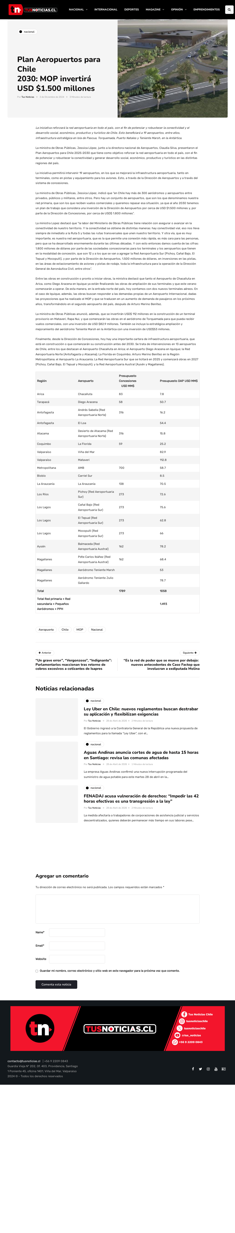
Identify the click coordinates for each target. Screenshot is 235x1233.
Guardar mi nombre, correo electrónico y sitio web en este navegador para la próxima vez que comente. (110, 971)
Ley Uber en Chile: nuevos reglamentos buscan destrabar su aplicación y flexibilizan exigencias (141, 717)
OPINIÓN (177, 9)
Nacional (97, 630)
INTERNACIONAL (105, 9)
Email (40, 945)
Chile (65, 630)
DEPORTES (131, 9)
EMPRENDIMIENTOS (206, 9)
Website (41, 959)
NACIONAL (76, 9)
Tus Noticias (27, 96)
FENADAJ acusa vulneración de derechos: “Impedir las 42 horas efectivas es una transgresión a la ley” (141, 804)
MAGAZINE (153, 9)
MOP (79, 630)
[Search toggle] (229, 9)
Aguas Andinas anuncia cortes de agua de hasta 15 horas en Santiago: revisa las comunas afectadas (141, 761)
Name (40, 932)
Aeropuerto (46, 630)
